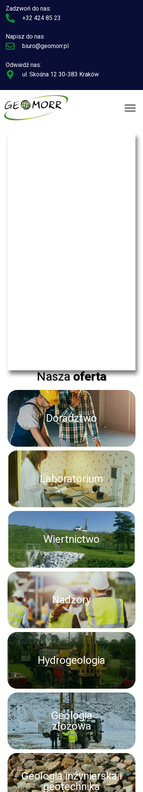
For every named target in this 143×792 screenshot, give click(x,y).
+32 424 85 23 (41, 18)
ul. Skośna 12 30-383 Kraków (60, 74)
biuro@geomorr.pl (45, 46)
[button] (130, 108)
